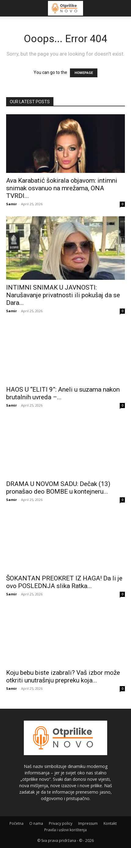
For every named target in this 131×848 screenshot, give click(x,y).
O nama (36, 823)
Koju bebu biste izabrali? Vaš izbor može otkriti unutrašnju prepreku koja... (63, 676)
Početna (16, 823)
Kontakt (110, 823)
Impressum (88, 823)
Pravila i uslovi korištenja (65, 829)
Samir (11, 204)
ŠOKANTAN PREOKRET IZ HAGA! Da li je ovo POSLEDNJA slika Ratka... (64, 582)
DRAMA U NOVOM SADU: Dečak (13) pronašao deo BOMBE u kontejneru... (58, 487)
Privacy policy (60, 823)
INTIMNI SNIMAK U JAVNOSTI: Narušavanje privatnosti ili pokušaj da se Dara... (63, 295)
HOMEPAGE (84, 73)
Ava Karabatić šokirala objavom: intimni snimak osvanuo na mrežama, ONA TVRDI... (61, 188)
